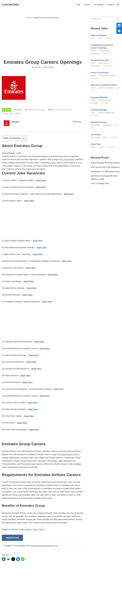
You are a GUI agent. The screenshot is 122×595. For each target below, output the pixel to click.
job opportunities (68, 160)
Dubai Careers (26, 532)
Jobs (78, 4)
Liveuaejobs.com (9, 592)
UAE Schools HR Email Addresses (105, 168)
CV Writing (98, 4)
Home (29, 18)
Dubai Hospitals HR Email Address (105, 164)
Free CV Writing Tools (100, 185)
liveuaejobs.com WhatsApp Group (105, 173)
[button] (115, 4)
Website (78, 122)
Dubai (18, 110)
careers (54, 163)
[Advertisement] (43, 39)
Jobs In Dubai (39, 532)
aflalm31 (37, 67)
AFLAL (31, 592)
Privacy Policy (20, 586)
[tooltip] (119, 26)
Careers (87, 4)
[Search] (118, 4)
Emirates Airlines (19, 484)
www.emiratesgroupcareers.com (44, 548)
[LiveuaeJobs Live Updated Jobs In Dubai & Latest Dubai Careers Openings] (10, 4)
